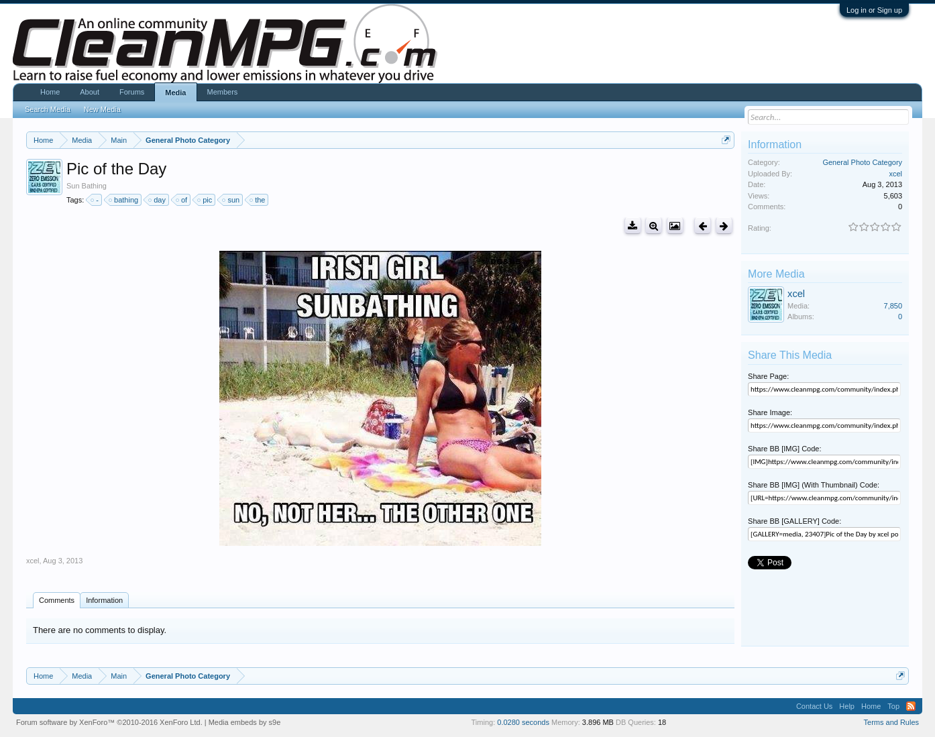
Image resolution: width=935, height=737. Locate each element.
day (158, 200)
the (258, 200)
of (182, 200)
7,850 (893, 306)
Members (222, 92)
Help (847, 706)
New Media (102, 109)
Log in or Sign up (874, 10)
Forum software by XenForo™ (109, 722)
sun (231, 200)
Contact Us (814, 706)
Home (50, 92)
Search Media (47, 109)
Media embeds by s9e (245, 722)
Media (175, 93)
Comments (56, 600)
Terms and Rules (892, 722)
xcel (33, 561)
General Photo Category (862, 162)
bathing (124, 200)
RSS (911, 706)
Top (893, 706)
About (89, 92)
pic (205, 200)
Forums (131, 92)
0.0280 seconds (523, 722)
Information (104, 600)
